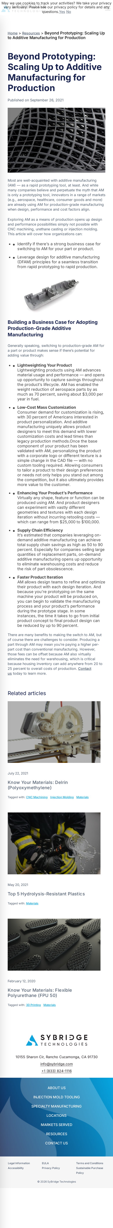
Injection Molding (62, 797)
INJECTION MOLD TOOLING (56, 1097)
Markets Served (56, 1124)
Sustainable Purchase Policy (89, 1170)
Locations (56, 1115)
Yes (62, 11)
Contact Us (56, 1143)
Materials (82, 797)
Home (13, 33)
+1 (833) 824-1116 (56, 1071)
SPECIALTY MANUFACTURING (56, 1106)
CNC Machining (37, 797)
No (68, 11)
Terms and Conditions (89, 1163)
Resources (31, 33)
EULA (45, 1163)
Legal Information (19, 1163)
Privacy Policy (51, 1168)
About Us (57, 1088)
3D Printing (33, 1005)
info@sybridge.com (56, 1064)
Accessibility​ (16, 1168)
